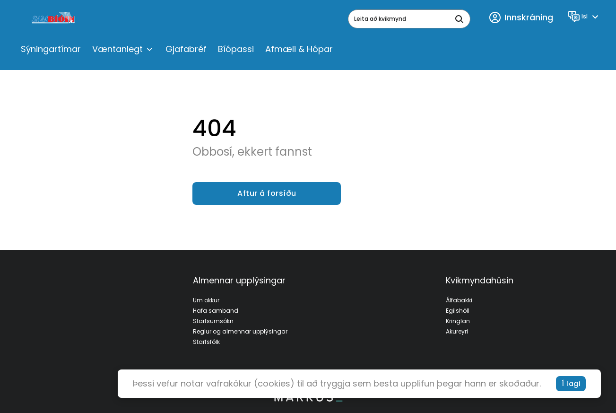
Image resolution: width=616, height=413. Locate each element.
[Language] (584, 16)
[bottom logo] (308, 399)
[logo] (54, 18)
